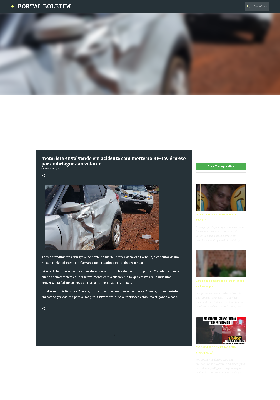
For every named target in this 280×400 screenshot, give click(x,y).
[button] (43, 175)
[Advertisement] (140, 122)
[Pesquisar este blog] (250, 6)
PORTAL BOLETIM (44, 6)
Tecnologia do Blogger (140, 387)
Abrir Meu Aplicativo (221, 166)
